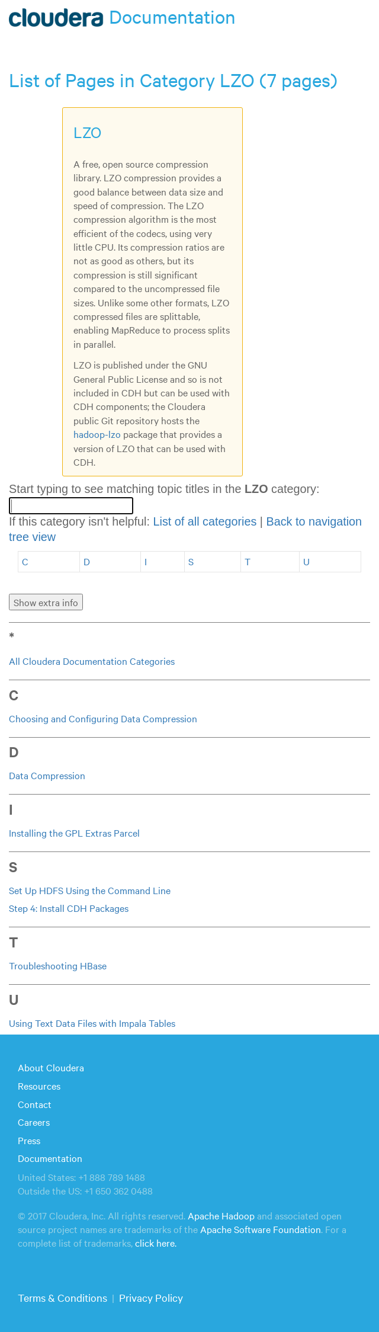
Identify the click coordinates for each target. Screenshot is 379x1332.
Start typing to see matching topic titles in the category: (164, 488)
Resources (39, 1085)
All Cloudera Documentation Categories (92, 660)
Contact (35, 1103)
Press (29, 1140)
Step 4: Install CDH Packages (69, 907)
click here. (155, 1242)
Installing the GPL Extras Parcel (74, 832)
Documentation (50, 1157)
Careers (34, 1121)
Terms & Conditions (62, 1297)
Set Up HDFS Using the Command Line (90, 889)
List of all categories (204, 521)
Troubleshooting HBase (58, 965)
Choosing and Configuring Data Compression (103, 718)
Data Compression (47, 775)
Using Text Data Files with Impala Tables (92, 1022)
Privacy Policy (151, 1297)
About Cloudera (51, 1067)
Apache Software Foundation (260, 1228)
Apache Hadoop (221, 1215)
